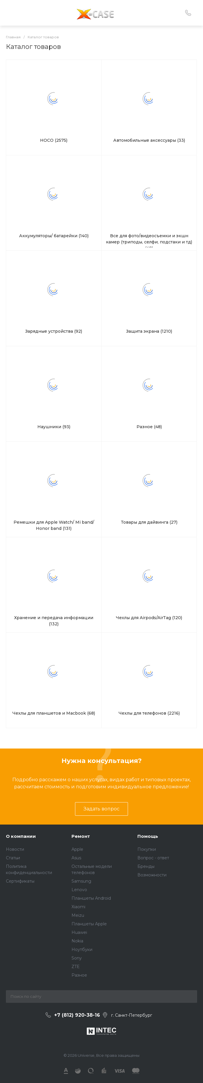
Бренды (145, 866)
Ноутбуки (81, 949)
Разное (79, 975)
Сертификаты (20, 881)
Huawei (79, 932)
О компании (21, 836)
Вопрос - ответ (153, 858)
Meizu (77, 915)
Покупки (146, 849)
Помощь (147, 836)
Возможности (152, 875)
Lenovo (79, 889)
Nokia (77, 941)
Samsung (81, 881)
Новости (15, 849)
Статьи (13, 858)
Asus (76, 858)
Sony (76, 958)
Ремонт (80, 836)
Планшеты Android (91, 898)
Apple (77, 849)
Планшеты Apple (89, 924)
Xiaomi (78, 906)
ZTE (75, 966)
